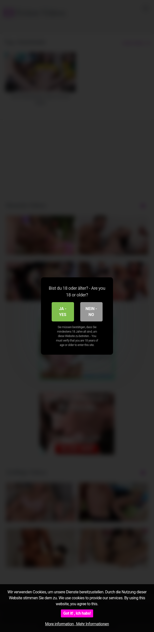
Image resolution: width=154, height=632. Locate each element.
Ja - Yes (63, 311)
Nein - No (91, 311)
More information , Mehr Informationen (77, 624)
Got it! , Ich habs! (77, 613)
